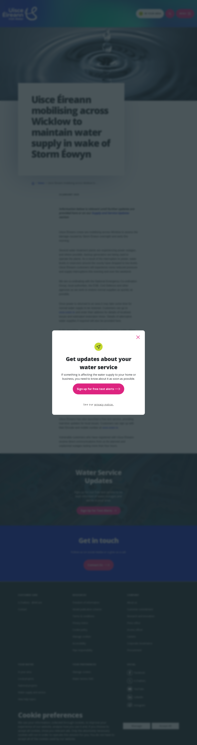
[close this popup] (138, 337)
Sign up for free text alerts (98, 389)
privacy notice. (104, 404)
